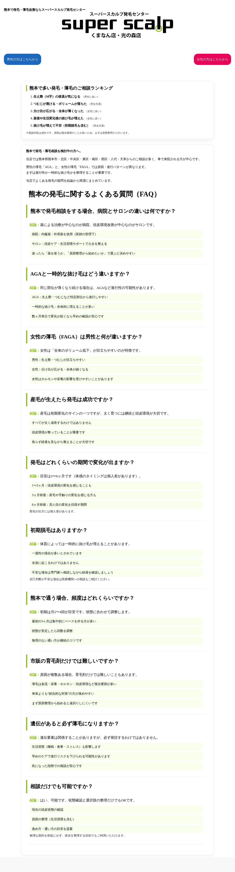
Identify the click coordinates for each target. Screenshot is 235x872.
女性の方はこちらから (212, 59)
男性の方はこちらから (22, 59)
